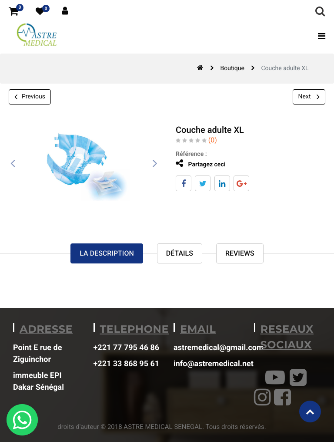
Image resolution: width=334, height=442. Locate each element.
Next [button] (309, 96)
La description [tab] (107, 253)
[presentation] (13, 163)
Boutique (232, 68)
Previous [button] (29, 96)
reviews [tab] (239, 253)
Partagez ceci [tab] (200, 163)
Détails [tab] (179, 253)
